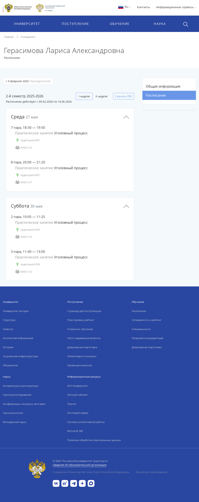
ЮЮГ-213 (23, 148)
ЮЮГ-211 (23, 182)
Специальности (141, 329)
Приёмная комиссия (79, 365)
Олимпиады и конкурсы (81, 356)
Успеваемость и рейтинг (146, 320)
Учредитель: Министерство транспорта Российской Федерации (91, 472)
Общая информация (163, 86)
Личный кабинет (77, 394)
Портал (71, 404)
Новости (8, 329)
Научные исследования (17, 394)
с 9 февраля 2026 (28, 81)
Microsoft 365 (75, 431)
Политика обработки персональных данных (94, 440)
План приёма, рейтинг (80, 320)
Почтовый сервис (77, 413)
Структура (9, 320)
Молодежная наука (14, 422)
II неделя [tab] (101, 96)
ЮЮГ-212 (23, 272)
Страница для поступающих (84, 311)
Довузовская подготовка (82, 347)
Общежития (10, 365)
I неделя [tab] (84, 96)
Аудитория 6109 (27, 230)
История (8, 347)
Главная (8, 37)
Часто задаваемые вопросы (84, 338)
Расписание (156, 95)
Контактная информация (18, 338)
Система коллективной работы (86, 422)
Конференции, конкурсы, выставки (24, 404)
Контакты (143, 7)
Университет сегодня (15, 311)
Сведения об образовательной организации (79, 465)
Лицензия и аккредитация (147, 338)
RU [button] (124, 7)
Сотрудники (28, 37)
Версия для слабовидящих (152, 472)
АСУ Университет (77, 386)
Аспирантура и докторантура (20, 386)
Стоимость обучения (80, 329)
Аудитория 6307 (27, 140)
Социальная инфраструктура (20, 356)
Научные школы (13, 413)
